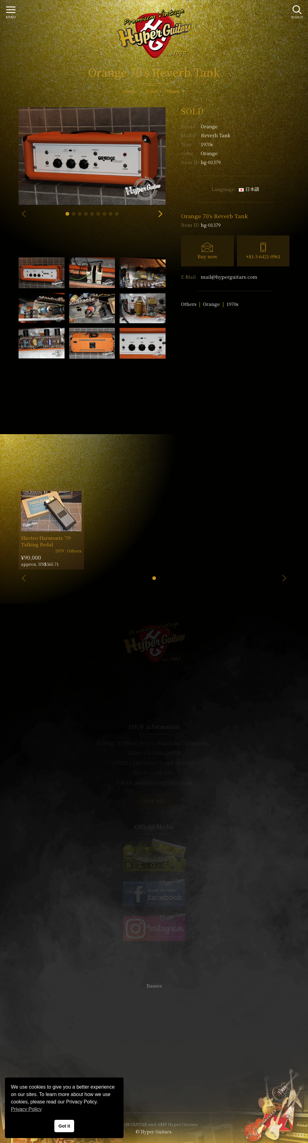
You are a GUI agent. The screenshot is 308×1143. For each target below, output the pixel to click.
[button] (67, 214)
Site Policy (154, 1089)
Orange (209, 126)
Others (188, 304)
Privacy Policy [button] (26, 1109)
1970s (232, 304)
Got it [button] (64, 1126)
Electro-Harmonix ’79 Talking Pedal (45, 541)
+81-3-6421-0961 (263, 256)
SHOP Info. (154, 801)
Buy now (207, 256)
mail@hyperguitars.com (229, 276)
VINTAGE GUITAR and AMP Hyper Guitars (154, 1124)
